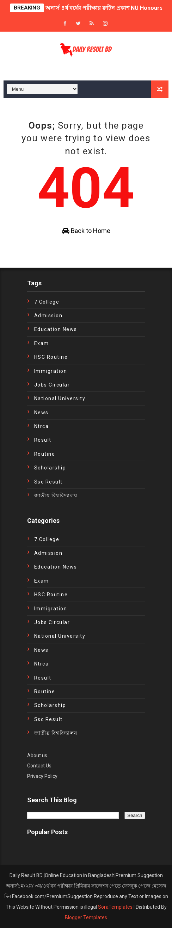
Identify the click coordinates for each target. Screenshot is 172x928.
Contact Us (39, 765)
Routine (44, 454)
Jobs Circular (52, 385)
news (41, 412)
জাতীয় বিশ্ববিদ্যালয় (56, 495)
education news (55, 329)
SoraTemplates (115, 907)
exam (41, 343)
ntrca (41, 426)
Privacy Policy (42, 776)
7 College (47, 302)
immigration (50, 371)
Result (42, 440)
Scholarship (50, 468)
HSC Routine (51, 357)
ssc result (48, 482)
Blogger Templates (86, 917)
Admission (48, 315)
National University (60, 398)
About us (37, 755)
